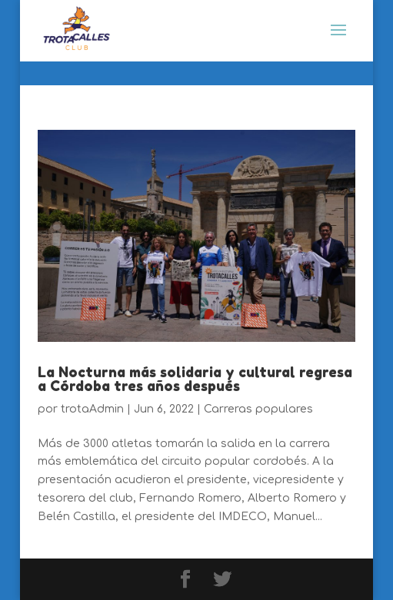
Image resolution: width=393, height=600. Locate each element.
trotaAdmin (92, 409)
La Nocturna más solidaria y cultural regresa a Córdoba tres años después (195, 378)
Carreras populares (258, 409)
